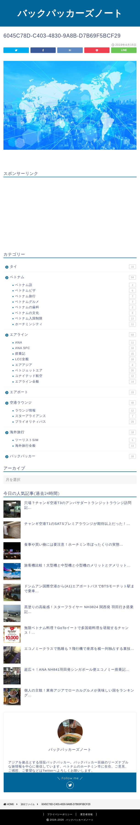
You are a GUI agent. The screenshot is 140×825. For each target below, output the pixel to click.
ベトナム (73, 277)
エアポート (73, 392)
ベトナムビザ (75, 290)
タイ (73, 266)
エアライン (73, 334)
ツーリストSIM (75, 440)
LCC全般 (75, 359)
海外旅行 (73, 432)
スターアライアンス (75, 416)
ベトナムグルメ (75, 302)
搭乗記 (75, 353)
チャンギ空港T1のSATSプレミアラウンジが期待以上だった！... (77, 523)
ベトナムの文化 (75, 313)
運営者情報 (86, 814)
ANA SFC (75, 348)
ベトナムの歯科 (75, 307)
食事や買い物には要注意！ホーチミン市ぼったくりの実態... (73, 544)
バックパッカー (73, 456)
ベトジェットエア (75, 370)
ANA (75, 342)
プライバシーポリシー (59, 814)
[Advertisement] (70, 213)
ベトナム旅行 (75, 296)
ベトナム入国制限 (75, 318)
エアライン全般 (75, 381)
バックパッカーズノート (70, 13)
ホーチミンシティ (75, 324)
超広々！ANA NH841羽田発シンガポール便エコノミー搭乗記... (76, 669)
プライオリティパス (75, 421)
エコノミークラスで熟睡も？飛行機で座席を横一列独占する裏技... (79, 649)
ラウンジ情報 (75, 410)
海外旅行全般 (75, 446)
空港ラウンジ (73, 402)
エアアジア (75, 365)
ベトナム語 (75, 285)
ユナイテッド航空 (75, 376)
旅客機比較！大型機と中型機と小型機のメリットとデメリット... (77, 565)
